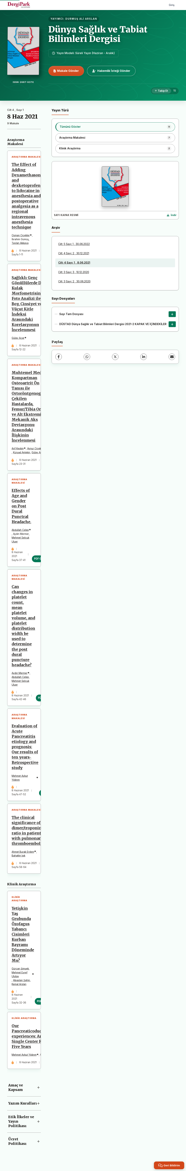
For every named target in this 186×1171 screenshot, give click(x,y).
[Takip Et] (161, 91)
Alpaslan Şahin (21, 982)
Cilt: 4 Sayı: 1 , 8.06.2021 (74, 262)
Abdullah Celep (20, 531)
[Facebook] (58, 357)
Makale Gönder (66, 71)
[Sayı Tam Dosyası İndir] (172, 314)
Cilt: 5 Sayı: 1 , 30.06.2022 (74, 244)
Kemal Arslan (19, 986)
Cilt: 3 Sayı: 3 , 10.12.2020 (73, 272)
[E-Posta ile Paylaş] (172, 357)
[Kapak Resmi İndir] (172, 215)
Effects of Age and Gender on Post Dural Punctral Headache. (21, 507)
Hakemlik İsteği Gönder (111, 71)
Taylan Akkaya (20, 243)
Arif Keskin (18, 449)
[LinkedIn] (143, 357)
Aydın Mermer (20, 674)
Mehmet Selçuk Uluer (20, 540)
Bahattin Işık (18, 857)
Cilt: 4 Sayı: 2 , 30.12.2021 (73, 253)
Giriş (172, 4)
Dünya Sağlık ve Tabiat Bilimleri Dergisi (97, 34)
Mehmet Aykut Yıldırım (20, 779)
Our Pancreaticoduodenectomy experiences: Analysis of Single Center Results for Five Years (37, 1039)
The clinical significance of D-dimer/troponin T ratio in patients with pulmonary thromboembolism (30, 832)
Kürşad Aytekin (21, 453)
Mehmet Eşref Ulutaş (20, 976)
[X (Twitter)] (115, 357)
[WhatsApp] (87, 357)
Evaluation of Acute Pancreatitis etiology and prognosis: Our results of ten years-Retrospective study (25, 749)
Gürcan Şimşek (20, 971)
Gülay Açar (18, 338)
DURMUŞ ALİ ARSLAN (81, 18)
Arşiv (56, 227)
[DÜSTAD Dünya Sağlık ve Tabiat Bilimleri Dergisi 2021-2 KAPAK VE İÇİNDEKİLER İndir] (172, 324)
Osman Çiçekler (21, 235)
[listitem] (115, 126)
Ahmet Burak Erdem (23, 853)
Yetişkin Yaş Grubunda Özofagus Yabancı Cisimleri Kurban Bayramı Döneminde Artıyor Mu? (23, 936)
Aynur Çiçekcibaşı (37, 449)
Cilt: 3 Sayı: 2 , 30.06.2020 (74, 281)
